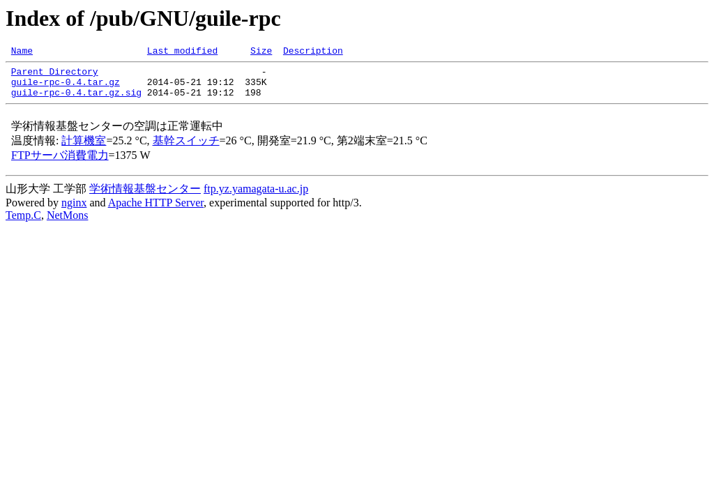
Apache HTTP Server (156, 211)
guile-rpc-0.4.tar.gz (65, 88)
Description (313, 52)
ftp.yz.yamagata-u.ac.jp (256, 197)
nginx (73, 211)
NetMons (68, 223)
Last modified (182, 52)
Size (261, 52)
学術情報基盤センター (145, 197)
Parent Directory (54, 75)
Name (22, 52)
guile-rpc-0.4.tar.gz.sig (76, 100)
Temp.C (23, 223)
